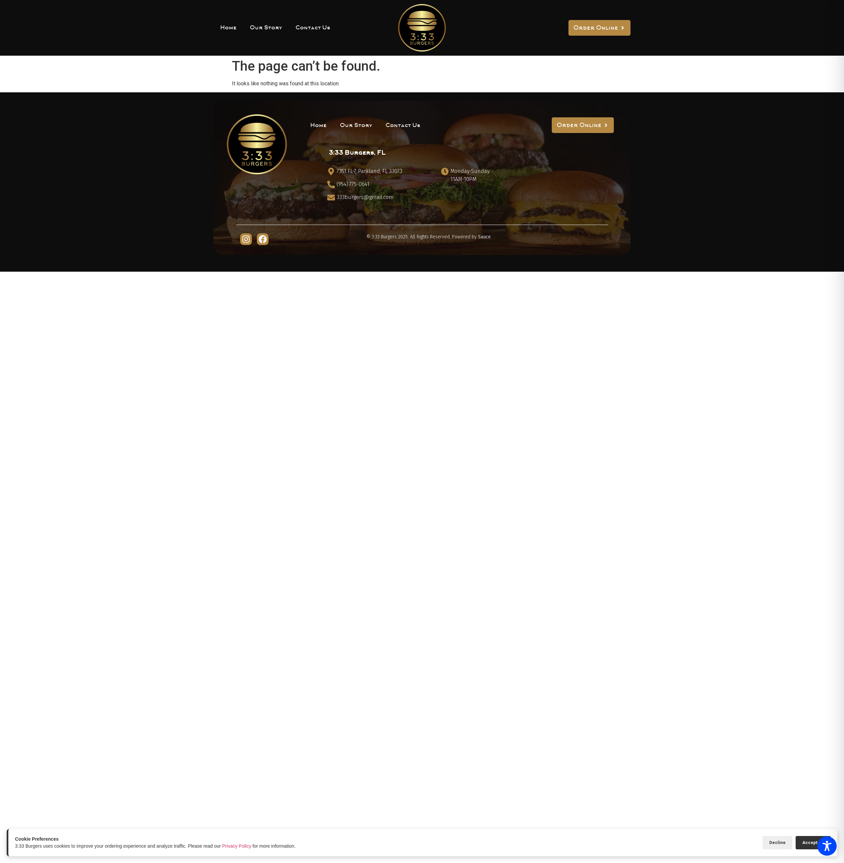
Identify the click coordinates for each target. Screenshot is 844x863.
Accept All (813, 842)
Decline (777, 842)
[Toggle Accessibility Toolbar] (827, 846)
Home (228, 27)
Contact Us (313, 27)
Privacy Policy (236, 846)
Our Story (266, 27)
